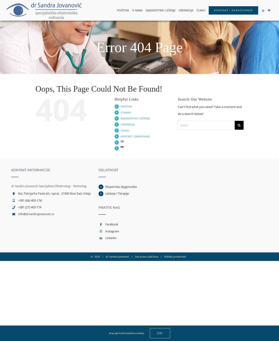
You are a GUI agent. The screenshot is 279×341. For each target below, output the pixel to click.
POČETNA (126, 106)
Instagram (112, 231)
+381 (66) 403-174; (30, 200)
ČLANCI (125, 130)
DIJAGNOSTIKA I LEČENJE (135, 118)
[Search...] (206, 125)
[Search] (239, 125)
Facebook (111, 224)
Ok (160, 333)
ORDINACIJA (128, 124)
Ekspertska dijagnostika (121, 187)
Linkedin (111, 238)
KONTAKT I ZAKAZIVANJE (135, 136)
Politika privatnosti (175, 256)
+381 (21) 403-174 (29, 207)
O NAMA (126, 112)
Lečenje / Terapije (117, 193)
